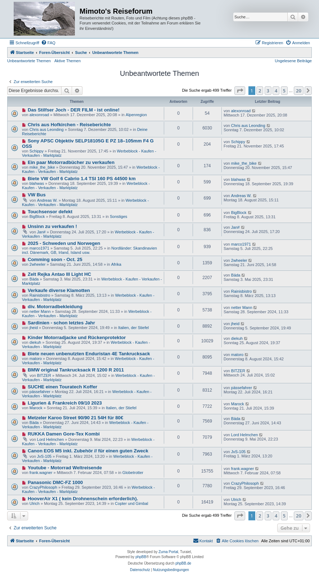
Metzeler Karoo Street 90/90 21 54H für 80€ (75, 417)
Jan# (41, 232)
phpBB (140, 557)
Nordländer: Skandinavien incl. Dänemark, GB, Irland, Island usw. (89, 250)
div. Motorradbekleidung (55, 306)
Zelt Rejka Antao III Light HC (59, 274)
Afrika (116, 264)
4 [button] (276, 90)
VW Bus (37, 194)
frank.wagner (41, 472)
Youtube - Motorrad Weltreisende (65, 467)
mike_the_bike (42, 167)
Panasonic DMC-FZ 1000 (55, 482)
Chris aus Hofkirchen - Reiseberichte (69, 124)
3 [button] (268, 90)
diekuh (35, 342)
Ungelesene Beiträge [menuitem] (293, 61)
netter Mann (40, 311)
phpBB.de (183, 563)
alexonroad (39, 115)
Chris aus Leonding (47, 129)
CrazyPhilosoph (43, 487)
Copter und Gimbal (131, 503)
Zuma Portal (168, 552)
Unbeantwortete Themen (29, 61)
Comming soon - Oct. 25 (55, 259)
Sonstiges (118, 216)
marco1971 (39, 248)
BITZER (44, 375)
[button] (239, 90)
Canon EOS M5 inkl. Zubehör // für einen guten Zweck (88, 450)
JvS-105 (44, 456)
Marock (36, 408)
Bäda (34, 279)
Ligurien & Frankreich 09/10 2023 (65, 403)
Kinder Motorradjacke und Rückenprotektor (77, 337)
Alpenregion (136, 115)
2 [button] (260, 90)
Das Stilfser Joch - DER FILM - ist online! (74, 110)
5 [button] (284, 90)
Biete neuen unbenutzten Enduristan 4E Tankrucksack (89, 353)
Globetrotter (132, 472)
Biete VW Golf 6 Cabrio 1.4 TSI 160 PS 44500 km (82, 178)
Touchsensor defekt (50, 211)
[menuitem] (48, 42)
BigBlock (37, 216)
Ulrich (35, 503)
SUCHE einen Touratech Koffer (62, 386)
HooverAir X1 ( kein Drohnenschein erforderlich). (83, 498)
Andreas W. (47, 200)
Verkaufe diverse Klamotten (59, 290)
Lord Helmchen (50, 439)
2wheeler (38, 264)
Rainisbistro (40, 295)
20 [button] (298, 90)
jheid (34, 327)
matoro (36, 358)
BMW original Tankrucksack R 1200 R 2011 (76, 370)
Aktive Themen (67, 61)
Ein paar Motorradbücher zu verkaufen (71, 162)
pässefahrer (40, 391)
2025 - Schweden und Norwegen (64, 243)
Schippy (37, 151)
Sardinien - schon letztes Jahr (61, 322)
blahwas (37, 183)
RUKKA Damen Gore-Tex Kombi (64, 434)
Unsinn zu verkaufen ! (52, 226)
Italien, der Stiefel (133, 327)
